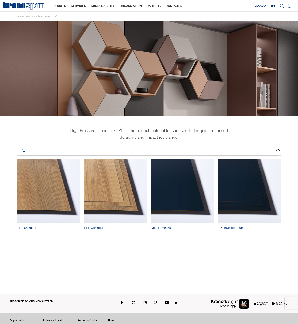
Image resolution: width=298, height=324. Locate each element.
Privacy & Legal (52, 320)
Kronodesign (44, 16)
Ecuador (261, 6)
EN (273, 6)
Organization (17, 320)
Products (30, 16)
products (57, 6)
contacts (174, 6)
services (78, 6)
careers (154, 6)
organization (131, 6)
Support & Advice (87, 320)
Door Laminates (161, 228)
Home (20, 16)
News (111, 320)
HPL (56, 16)
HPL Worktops (93, 228)
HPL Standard (26, 228)
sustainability (103, 6)
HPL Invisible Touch (231, 228)
